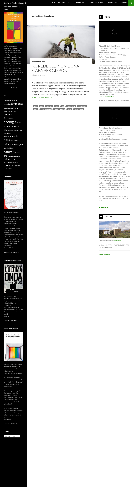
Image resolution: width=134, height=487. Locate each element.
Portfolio (80, 3)
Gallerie (108, 217)
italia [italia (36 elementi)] (7, 140)
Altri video (104, 207)
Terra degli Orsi (38, 62)
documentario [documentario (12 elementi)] (9, 118)
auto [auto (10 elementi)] (11, 108)
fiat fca (49, 106)
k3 (63, 106)
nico (36, 109)
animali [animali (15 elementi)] (7, 108)
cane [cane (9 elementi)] (10, 111)
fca (35, 106)
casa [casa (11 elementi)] (14, 111)
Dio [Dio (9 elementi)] (13, 115)
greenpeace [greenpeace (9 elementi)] (7, 133)
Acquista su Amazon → (11, 321)
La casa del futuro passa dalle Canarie (114, 245)
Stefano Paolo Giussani (15, 3)
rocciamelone (59, 109)
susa (69, 109)
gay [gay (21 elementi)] (20, 130)
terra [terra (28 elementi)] (7, 165)
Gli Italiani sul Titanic (107, 101)
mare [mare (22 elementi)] (17, 139)
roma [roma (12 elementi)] (16, 159)
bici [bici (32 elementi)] (15, 108)
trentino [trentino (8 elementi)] (12, 166)
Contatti (123, 3)
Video (107, 17)
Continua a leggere (107, 96)
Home (53, 3)
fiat (41, 106)
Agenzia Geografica (96, 3)
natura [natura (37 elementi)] (8, 152)
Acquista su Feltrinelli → (11, 88)
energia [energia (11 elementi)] (19, 122)
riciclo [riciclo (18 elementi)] (7, 159)
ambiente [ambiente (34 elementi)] (17, 103)
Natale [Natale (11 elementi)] (11, 148)
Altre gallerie (105, 254)
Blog (69, 3)
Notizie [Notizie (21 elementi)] (16, 152)
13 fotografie (117, 240)
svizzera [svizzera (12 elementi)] (15, 162)
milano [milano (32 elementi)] (8, 144)
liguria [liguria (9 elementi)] (12, 140)
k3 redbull (82, 106)
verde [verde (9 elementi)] (5, 169)
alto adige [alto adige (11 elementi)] (7, 104)
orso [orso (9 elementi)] (9, 156)
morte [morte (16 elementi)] (6, 148)
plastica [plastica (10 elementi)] (18, 156)
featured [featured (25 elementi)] (15, 126)
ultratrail (79, 109)
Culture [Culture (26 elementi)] (8, 114)
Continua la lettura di (42, 97)
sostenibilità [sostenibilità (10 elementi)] (8, 162)
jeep (57, 106)
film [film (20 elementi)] (6, 130)
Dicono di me (112, 3)
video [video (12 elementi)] (10, 169)
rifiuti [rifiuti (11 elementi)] (12, 159)
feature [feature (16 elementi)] (7, 126)
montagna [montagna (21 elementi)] (17, 144)
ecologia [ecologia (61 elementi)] (10, 122)
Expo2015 (61, 3)
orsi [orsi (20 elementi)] (6, 155)
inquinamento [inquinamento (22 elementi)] (11, 135)
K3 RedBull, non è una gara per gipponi (55, 68)
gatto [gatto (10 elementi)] (16, 130)
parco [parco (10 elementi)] (13, 156)
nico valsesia (46, 109)
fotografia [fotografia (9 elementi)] (11, 130)
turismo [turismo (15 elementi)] (18, 165)
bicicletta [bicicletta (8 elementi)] (6, 111)
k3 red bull (71, 106)
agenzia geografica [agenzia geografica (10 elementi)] (10, 100)
